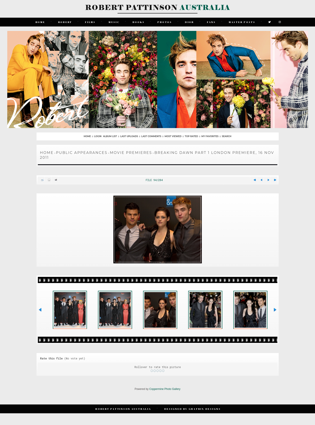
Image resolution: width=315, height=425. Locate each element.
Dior (189, 22)
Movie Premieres (131, 153)
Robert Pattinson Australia (123, 408)
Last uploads (129, 136)
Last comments (151, 136)
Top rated (191, 136)
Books (139, 22)
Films (90, 22)
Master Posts (242, 22)
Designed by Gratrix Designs (192, 408)
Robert (65, 22)
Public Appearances (81, 153)
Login (97, 136)
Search (226, 136)
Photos (164, 22)
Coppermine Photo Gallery (164, 389)
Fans (211, 22)
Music (114, 22)
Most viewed (173, 136)
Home (40, 22)
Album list (110, 136)
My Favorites (210, 136)
